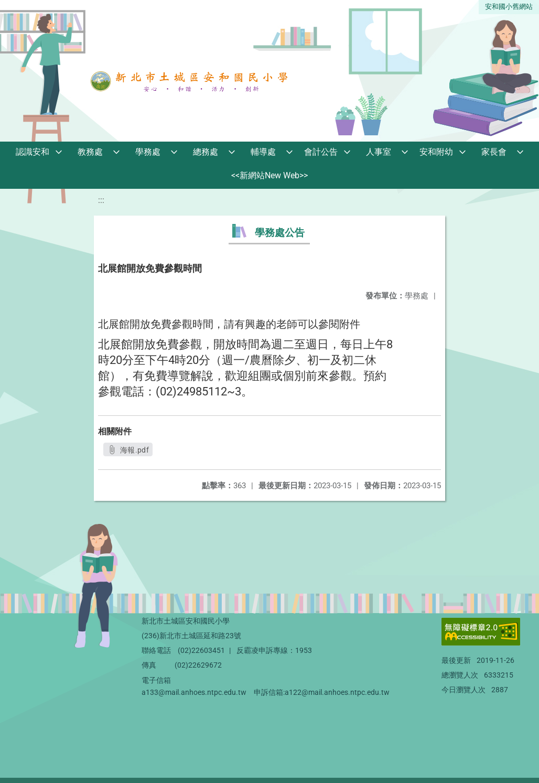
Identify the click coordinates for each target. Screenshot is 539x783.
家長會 (493, 152)
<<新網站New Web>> (269, 175)
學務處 (147, 152)
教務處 (90, 152)
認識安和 (32, 152)
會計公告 (321, 152)
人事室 (378, 152)
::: (101, 200)
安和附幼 (436, 152)
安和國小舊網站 (509, 6)
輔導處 (263, 152)
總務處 (205, 152)
